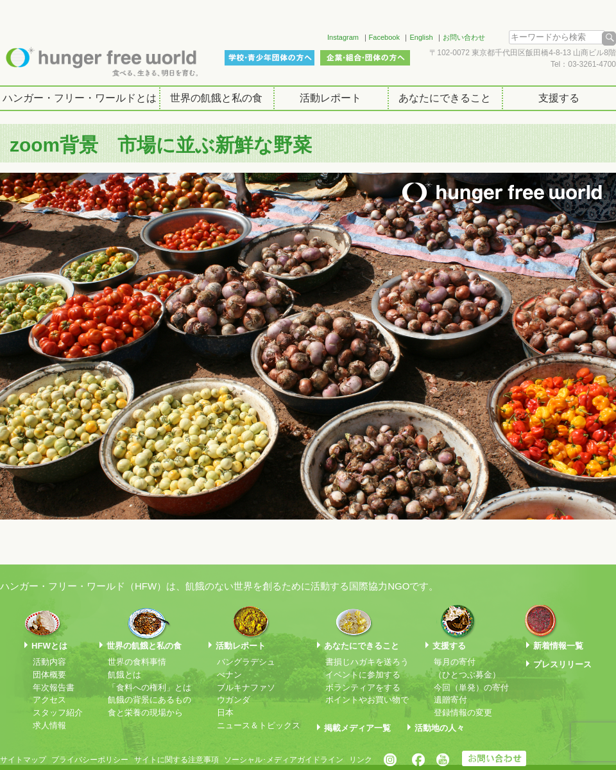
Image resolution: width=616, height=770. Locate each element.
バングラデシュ (246, 662)
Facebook (384, 37)
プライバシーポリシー (89, 759)
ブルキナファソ (246, 687)
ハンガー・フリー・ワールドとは (80, 97)
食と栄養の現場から (145, 712)
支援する (558, 97)
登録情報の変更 (463, 712)
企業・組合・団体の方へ (365, 58)
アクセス (49, 699)
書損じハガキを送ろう (367, 662)
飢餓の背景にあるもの (149, 699)
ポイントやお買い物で (367, 699)
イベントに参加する (362, 674)
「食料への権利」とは (149, 687)
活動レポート (330, 97)
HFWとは (49, 646)
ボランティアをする (362, 687)
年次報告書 (53, 687)
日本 (225, 712)
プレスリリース (562, 664)
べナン (229, 674)
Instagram (343, 37)
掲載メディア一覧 (357, 728)
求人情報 (49, 725)
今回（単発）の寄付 (471, 687)
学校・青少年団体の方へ (269, 58)
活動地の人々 (440, 728)
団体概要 (49, 674)
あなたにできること (444, 97)
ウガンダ (233, 699)
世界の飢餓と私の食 (216, 97)
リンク (360, 759)
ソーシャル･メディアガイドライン (283, 759)
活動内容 (49, 662)
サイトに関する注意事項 (176, 759)
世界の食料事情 (137, 662)
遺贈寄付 (450, 699)
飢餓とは (124, 674)
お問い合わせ (464, 37)
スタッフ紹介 (58, 712)
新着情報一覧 (558, 646)
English (420, 37)
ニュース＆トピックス (258, 725)
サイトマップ (23, 759)
